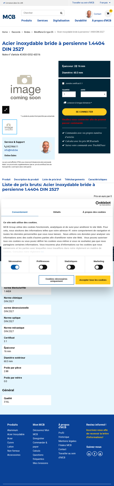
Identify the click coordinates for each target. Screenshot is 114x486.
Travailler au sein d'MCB (83, 2)
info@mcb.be (11, 150)
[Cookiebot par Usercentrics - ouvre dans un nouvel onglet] (98, 203)
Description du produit (26, 179)
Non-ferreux (13, 450)
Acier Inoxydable (15, 434)
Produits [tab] (12, 424)
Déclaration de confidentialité (35, 477)
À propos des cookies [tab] (94, 212)
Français (104, 2)
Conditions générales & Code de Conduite (75, 477)
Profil (61, 432)
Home (5, 32)
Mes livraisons (40, 463)
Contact (62, 449)
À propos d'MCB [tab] (63, 426)
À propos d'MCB (101, 20)
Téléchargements (75, 179)
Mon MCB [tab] (39, 424)
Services (42, 20)
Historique (63, 437)
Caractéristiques (97, 179)
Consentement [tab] (19, 212)
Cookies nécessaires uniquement (56, 280)
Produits (26, 20)
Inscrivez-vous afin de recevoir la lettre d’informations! (97, 434)
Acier (10, 438)
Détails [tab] (57, 212)
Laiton (10, 446)
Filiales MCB (65, 445)
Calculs (36, 450)
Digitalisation (61, 20)
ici (42, 251)
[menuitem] (68, 3)
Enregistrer (38, 438)
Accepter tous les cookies (93, 280)
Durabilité (81, 20)
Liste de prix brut (51, 179)
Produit (6, 179)
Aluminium (12, 430)
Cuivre (10, 442)
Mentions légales (67, 441)
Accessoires (13, 455)
